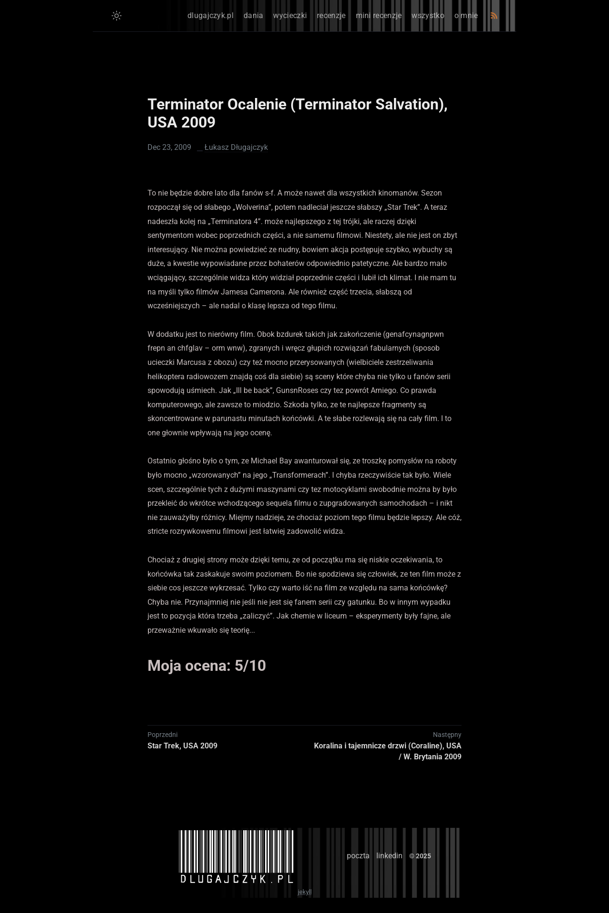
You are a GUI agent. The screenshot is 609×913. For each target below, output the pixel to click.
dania (254, 15)
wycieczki (290, 15)
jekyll (305, 891)
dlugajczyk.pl (210, 15)
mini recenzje (379, 15)
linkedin (389, 855)
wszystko (428, 15)
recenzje (331, 15)
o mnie (466, 15)
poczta (358, 855)
